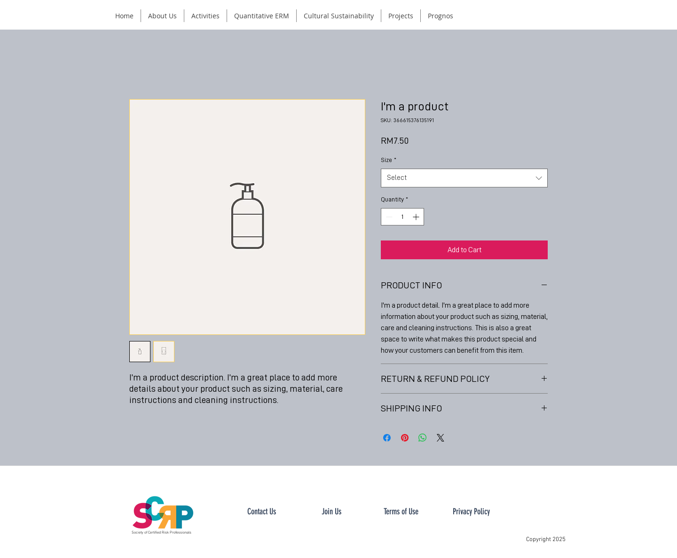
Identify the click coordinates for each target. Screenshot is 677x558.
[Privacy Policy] (471, 512)
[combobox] (464, 178)
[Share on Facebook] (387, 437)
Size (388, 159)
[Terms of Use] (401, 512)
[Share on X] (440, 437)
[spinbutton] (402, 217)
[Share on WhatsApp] (422, 437)
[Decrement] (388, 217)
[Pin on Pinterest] (404, 437)
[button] (162, 15)
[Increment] (417, 217)
